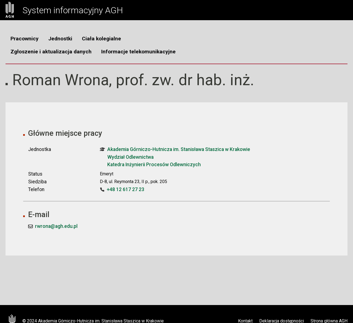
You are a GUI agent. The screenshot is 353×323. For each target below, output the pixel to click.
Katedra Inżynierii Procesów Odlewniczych (154, 164)
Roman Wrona (60, 80)
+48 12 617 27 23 (125, 189)
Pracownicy (24, 38)
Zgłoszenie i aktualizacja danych (51, 51)
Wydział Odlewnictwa (130, 157)
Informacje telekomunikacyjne (138, 51)
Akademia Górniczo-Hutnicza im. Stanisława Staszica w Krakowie (175, 149)
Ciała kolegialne (101, 38)
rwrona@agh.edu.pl (56, 226)
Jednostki (60, 38)
